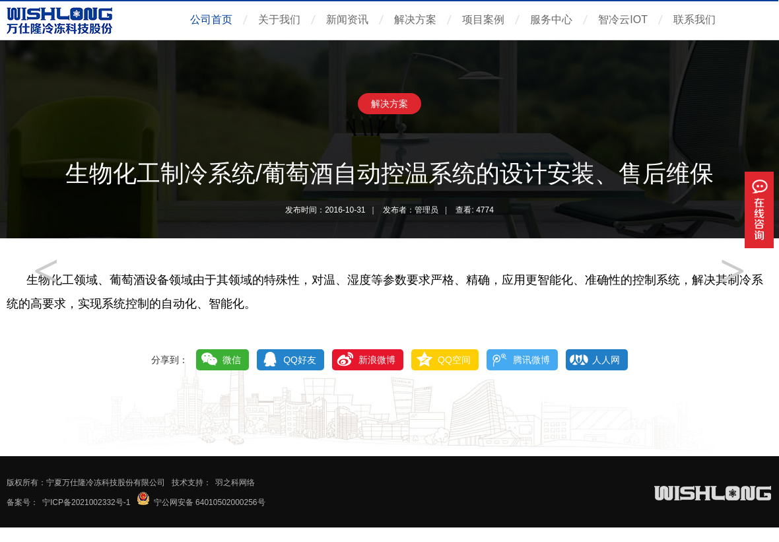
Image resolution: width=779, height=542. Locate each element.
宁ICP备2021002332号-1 (86, 502)
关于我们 (279, 19)
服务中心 (551, 19)
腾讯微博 (531, 360)
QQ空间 (454, 360)
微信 (231, 360)
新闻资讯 (347, 19)
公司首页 (211, 19)
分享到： (169, 360)
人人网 (606, 360)
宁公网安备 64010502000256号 (209, 502)
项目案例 (483, 19)
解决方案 (415, 19)
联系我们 (694, 19)
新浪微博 (376, 360)
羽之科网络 (235, 482)
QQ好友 (299, 360)
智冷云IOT (623, 19)
